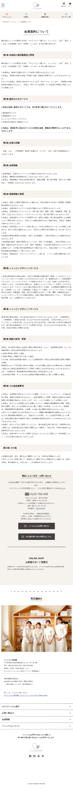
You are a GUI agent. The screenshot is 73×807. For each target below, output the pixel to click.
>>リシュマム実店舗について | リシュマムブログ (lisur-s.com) (25, 695)
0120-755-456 (39, 494)
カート (70, 6)
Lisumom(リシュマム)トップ (11, 22)
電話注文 (63, 6)
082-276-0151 (40, 508)
